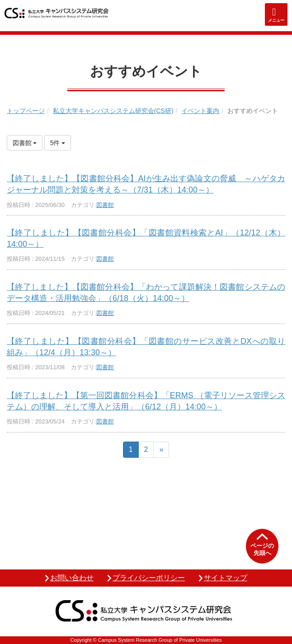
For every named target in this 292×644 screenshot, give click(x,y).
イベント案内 (200, 110)
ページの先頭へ (262, 549)
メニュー (276, 20)
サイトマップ (225, 578)
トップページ (26, 110)
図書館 (105, 205)
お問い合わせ (72, 578)
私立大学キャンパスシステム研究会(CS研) (113, 110)
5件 (58, 142)
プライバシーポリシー (149, 578)
